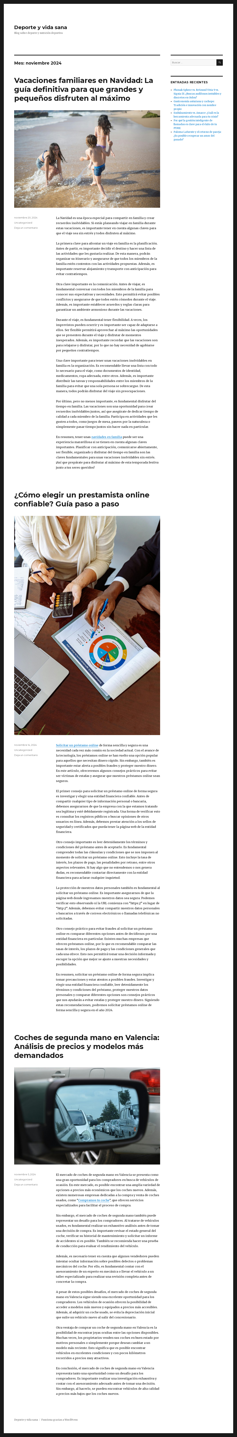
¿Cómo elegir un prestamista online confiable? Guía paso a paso (81, 499)
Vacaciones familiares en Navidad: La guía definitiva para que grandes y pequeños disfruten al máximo (83, 89)
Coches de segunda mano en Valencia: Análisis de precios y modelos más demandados (86, 1046)
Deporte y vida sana (40, 27)
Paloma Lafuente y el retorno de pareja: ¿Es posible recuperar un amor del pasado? (197, 135)
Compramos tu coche (93, 1200)
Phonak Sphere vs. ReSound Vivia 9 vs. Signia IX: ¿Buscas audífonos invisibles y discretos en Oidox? (197, 93)
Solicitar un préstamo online (77, 745)
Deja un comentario (26, 227)
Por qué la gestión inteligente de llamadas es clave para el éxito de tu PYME (195, 124)
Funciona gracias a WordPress (59, 1419)
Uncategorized (23, 222)
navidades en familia (106, 437)
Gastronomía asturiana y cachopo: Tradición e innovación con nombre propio (195, 105)
